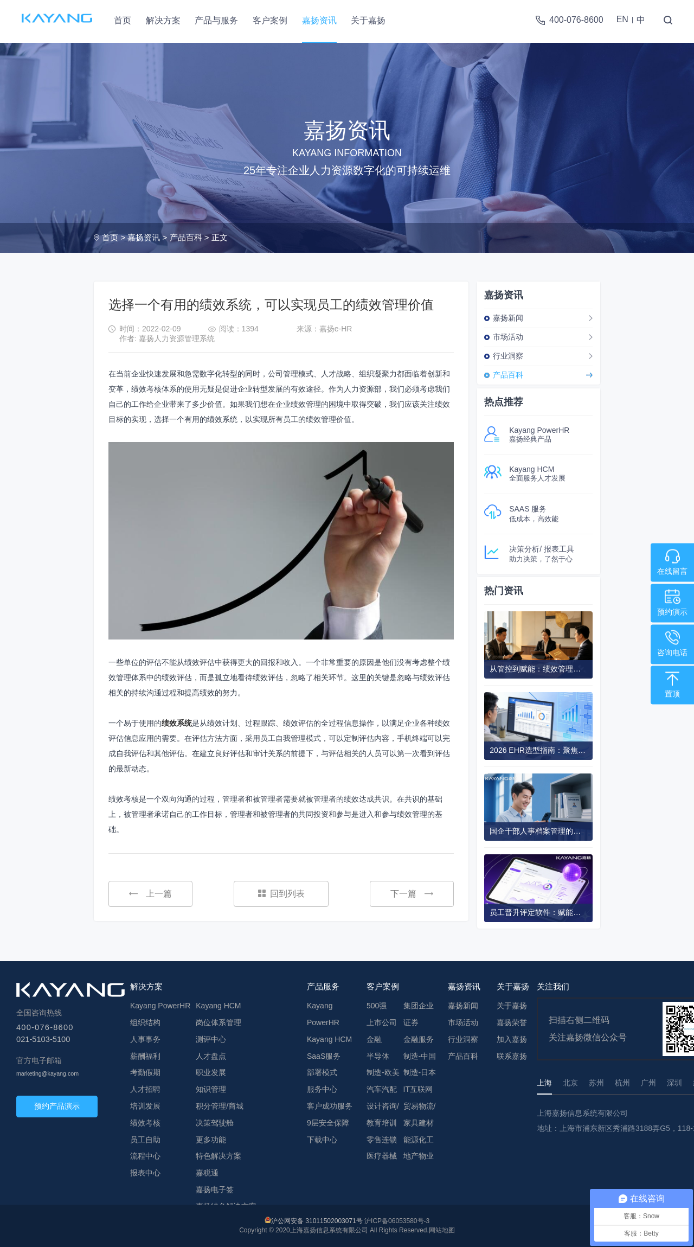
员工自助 (145, 1139)
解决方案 (163, 20)
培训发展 (145, 1106)
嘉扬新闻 (508, 318)
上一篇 (150, 893)
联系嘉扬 (512, 1056)
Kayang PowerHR (160, 1005)
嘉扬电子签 (215, 1189)
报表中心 (145, 1172)
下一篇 (411, 893)
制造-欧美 (383, 1072)
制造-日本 (419, 1072)
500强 (377, 1005)
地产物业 (418, 1156)
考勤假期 (145, 1072)
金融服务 (418, 1039)
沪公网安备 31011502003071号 (317, 1221)
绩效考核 (145, 1122)
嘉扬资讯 (319, 20)
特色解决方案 (218, 1156)
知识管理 (211, 1089)
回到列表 (281, 893)
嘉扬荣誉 (512, 1022)
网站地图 (442, 1230)
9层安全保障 (328, 1122)
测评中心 (211, 1039)
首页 (122, 20)
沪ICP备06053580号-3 (396, 1221)
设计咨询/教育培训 (383, 1114)
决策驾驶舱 (215, 1122)
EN (622, 19)
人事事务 (145, 1039)
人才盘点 (211, 1056)
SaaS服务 (323, 1056)
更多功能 (211, 1139)
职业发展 (211, 1072)
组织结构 (145, 1022)
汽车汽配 (382, 1089)
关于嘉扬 (368, 20)
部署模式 (322, 1072)
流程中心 (145, 1156)
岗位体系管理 (218, 1022)
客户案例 (270, 20)
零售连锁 (382, 1139)
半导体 (378, 1056)
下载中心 (322, 1139)
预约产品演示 (57, 1106)
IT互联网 (418, 1089)
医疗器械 (382, 1156)
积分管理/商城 (219, 1106)
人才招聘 (145, 1089)
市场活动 (508, 336)
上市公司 (382, 1022)
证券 (411, 1022)
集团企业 (418, 1005)
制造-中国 (419, 1056)
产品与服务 (216, 20)
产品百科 (186, 237)
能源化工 (418, 1139)
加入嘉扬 (512, 1039)
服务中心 (322, 1089)
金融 (374, 1039)
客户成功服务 (329, 1106)
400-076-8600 (576, 19)
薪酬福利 (145, 1056)
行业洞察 (508, 355)
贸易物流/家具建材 (419, 1114)
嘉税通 (207, 1172)
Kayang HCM (218, 1005)
